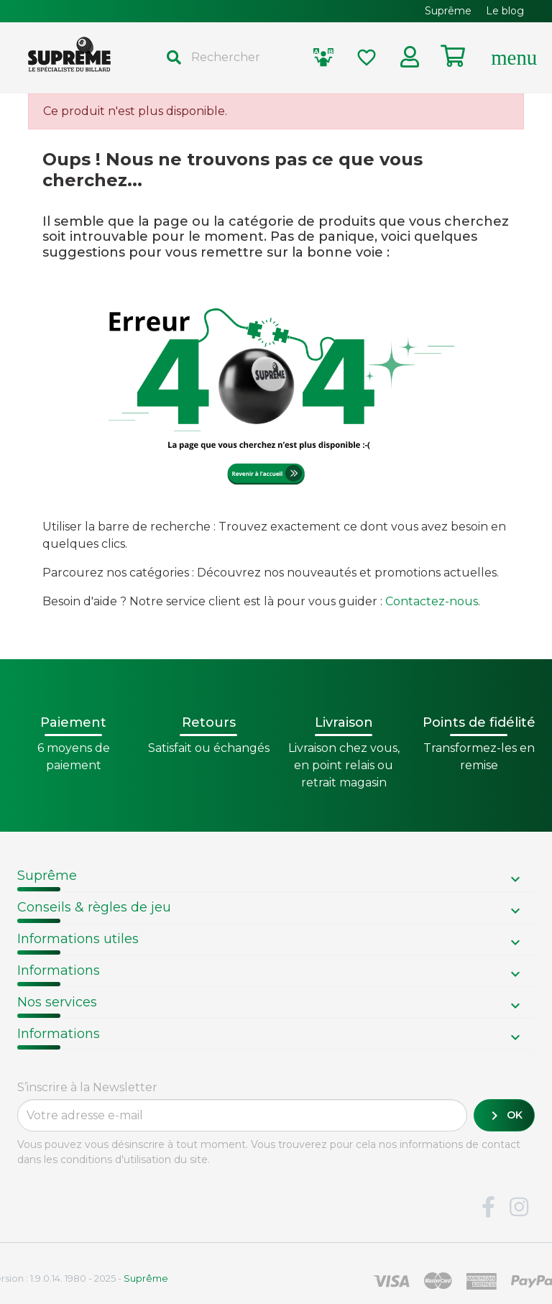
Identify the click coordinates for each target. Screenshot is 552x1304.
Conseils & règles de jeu (94, 907)
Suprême (47, 875)
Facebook (488, 1207)
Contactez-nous (431, 601)
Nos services (57, 1002)
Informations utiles (78, 939)
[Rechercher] (227, 57)
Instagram (519, 1207)
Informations (58, 970)
